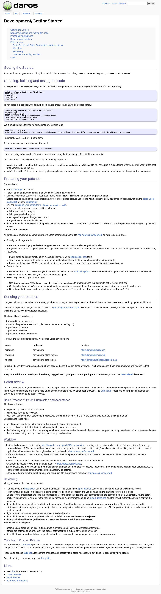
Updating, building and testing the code (29, 33)
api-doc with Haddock (17, 580)
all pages (106, 3)
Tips (13, 571)
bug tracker (31, 202)
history (26, 14)
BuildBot (28, 553)
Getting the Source (19, 30)
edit (16, 14)
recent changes (119, 3)
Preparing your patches (21, 36)
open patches (84, 488)
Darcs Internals (14, 574)
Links (13, 57)
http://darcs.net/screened (93, 350)
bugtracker (29, 488)
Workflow (17, 48)
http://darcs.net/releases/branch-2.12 (99, 360)
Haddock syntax (81, 271)
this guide (45, 558)
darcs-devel (127, 374)
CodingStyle (17, 189)
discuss (38, 14)
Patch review (16, 42)
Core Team (106, 391)
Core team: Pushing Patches (27, 54)
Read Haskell (13, 577)
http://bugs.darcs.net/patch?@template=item (63, 445)
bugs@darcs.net (98, 498)
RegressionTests (78, 257)
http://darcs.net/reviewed (90, 235)
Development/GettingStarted (33, 21)
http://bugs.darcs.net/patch (66, 307)
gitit (82, 591)
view (7, 14)
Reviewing (18, 51)
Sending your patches (21, 39)
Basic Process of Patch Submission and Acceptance (38, 45)
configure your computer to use (40, 205)
